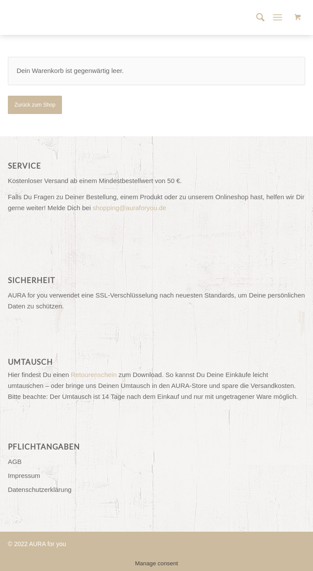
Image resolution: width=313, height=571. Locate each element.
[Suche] (256, 17)
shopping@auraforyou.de (129, 207)
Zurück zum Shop (34, 105)
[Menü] (277, 17)
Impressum (24, 475)
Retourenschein (94, 374)
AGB (15, 461)
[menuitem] (256, 17)
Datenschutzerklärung (40, 489)
